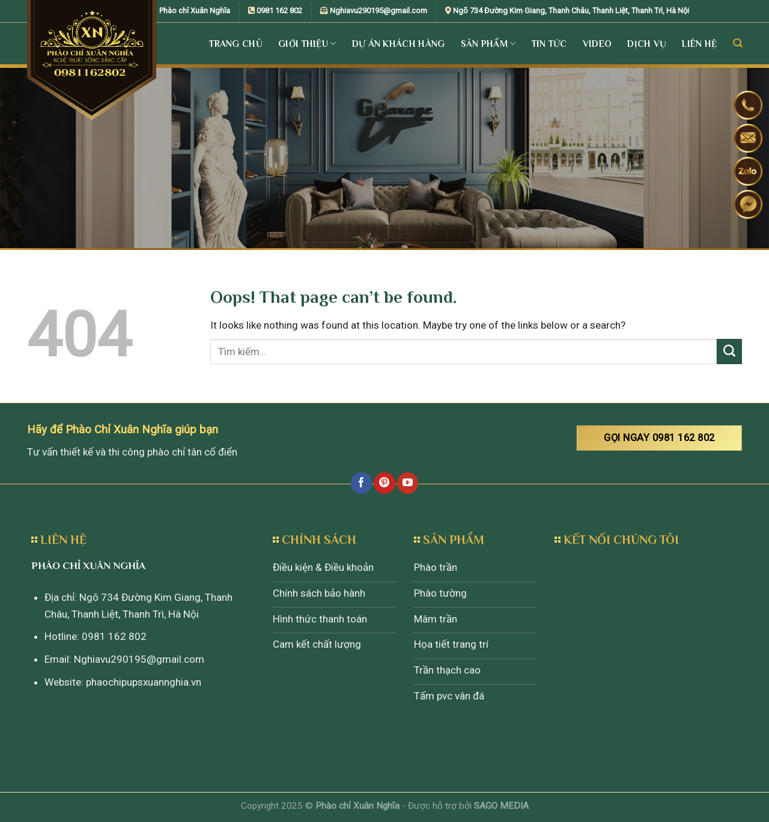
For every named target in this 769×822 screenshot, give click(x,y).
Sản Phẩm (488, 43)
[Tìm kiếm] (737, 43)
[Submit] (729, 351)
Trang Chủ (236, 43)
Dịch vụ (646, 43)
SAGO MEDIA (501, 805)
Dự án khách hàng (398, 43)
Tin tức (549, 43)
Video (597, 43)
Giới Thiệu (307, 43)
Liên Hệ (699, 43)
